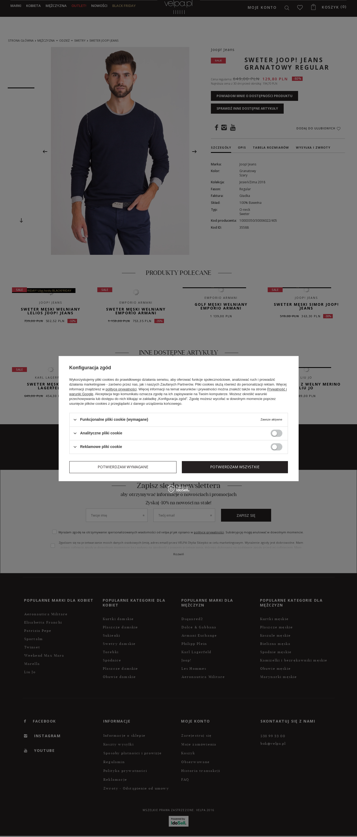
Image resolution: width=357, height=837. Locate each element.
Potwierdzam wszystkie (234, 466)
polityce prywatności (121, 389)
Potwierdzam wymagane (123, 466)
